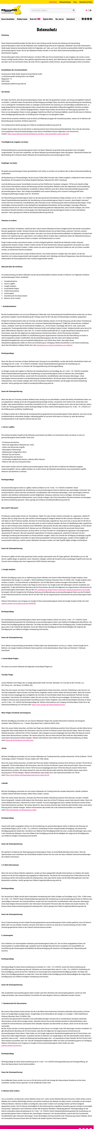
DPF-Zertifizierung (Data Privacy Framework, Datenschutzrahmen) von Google (62, 590)
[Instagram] (85, 19)
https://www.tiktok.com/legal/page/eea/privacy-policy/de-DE (27, 775)
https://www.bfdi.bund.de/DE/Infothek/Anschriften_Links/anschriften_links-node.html (38, 134)
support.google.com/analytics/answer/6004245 (18, 603)
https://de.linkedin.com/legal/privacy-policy (21, 810)
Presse (75, 2)
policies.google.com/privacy (11, 1045)
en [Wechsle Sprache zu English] (90, 10)
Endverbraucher (53, 2)
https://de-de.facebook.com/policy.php (19, 740)
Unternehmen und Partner (85, 2)
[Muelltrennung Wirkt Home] (11, 10)
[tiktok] (82, 19)
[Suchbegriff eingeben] (53, 10)
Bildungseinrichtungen (65, 2)
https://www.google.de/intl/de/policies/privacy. (48, 705)
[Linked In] (91, 19)
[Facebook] (88, 19)
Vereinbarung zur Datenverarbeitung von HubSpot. (55, 345)
